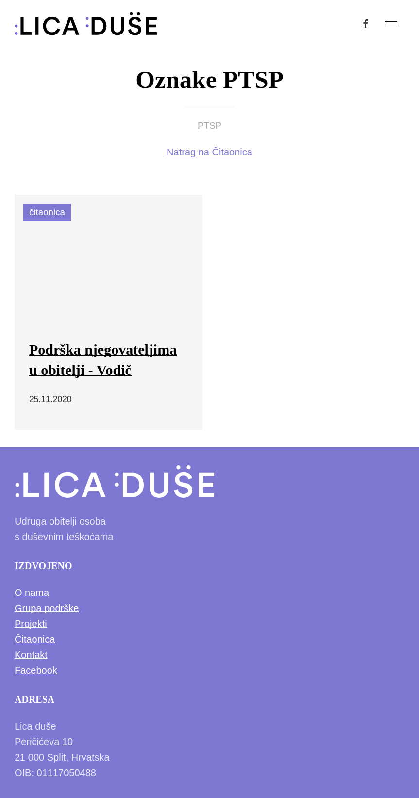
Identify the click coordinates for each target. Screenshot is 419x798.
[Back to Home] (86, 24)
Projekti (31, 623)
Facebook (36, 670)
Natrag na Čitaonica (209, 152)
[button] (391, 24)
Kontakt (31, 654)
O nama (32, 592)
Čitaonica (35, 639)
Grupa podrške (47, 608)
